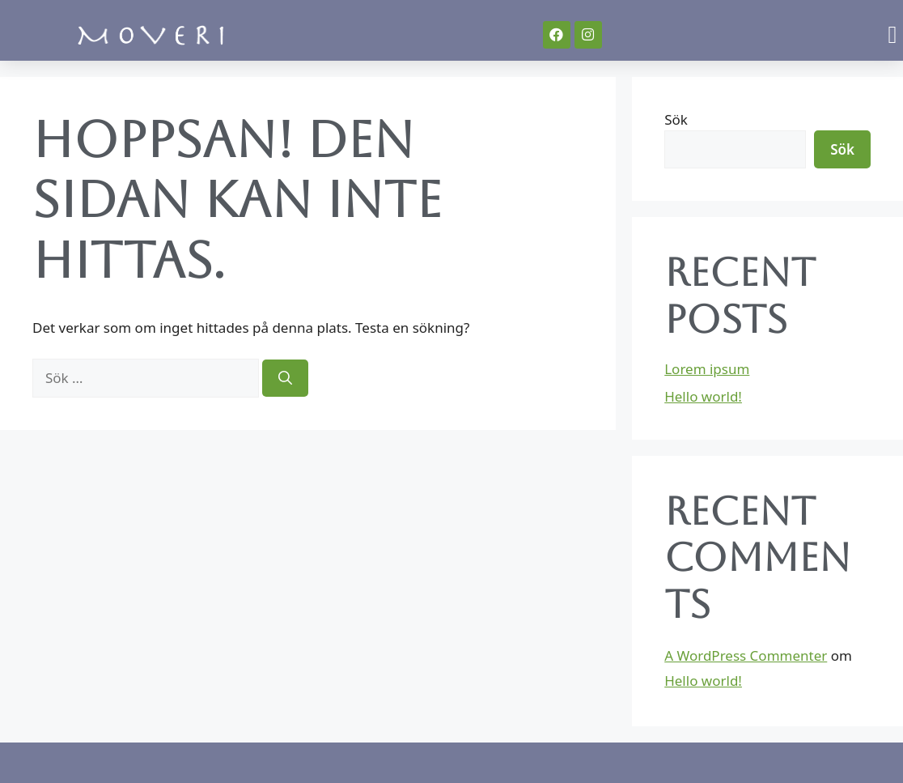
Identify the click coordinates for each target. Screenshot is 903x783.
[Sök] (285, 378)
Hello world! (703, 396)
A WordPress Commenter (745, 655)
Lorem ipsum (706, 369)
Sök (676, 119)
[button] (892, 34)
